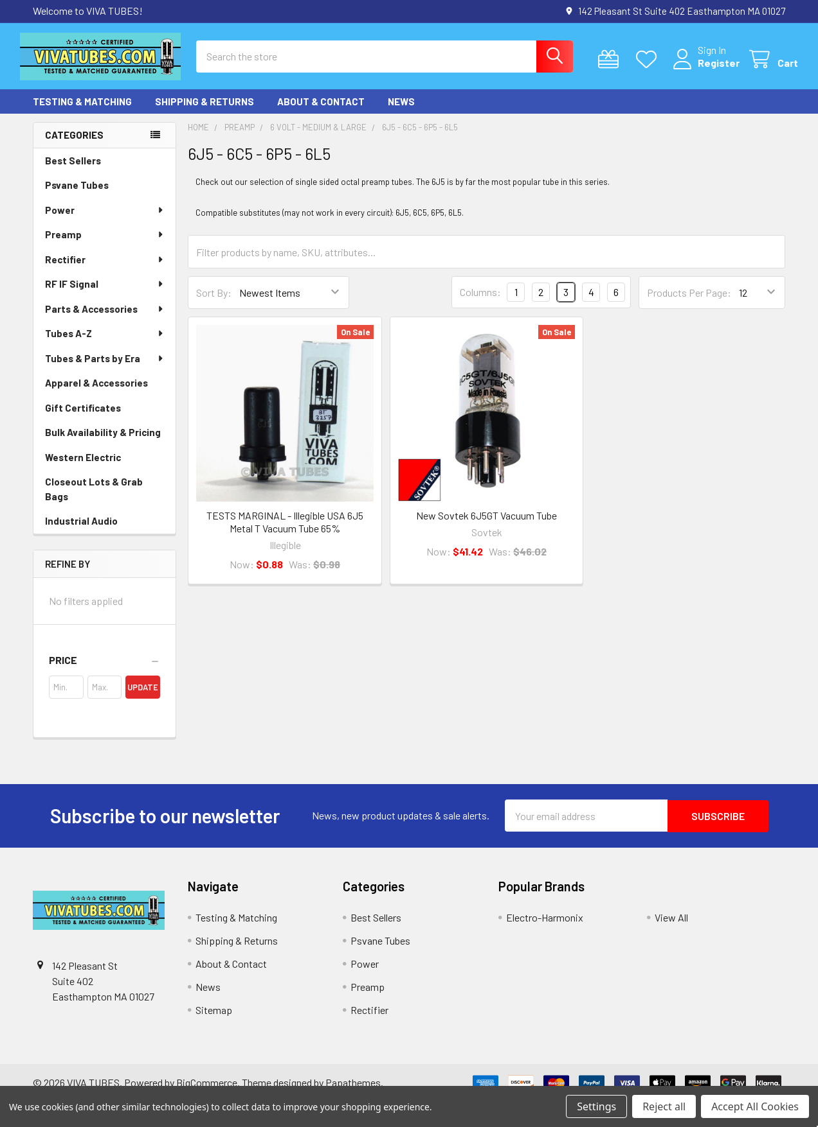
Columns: (480, 301)
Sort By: (214, 302)
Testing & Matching (82, 111)
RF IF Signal (105, 293)
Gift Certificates (83, 417)
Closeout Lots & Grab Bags (94, 498)
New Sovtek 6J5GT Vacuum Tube (486, 525)
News (401, 111)
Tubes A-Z (105, 343)
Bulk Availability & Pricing (103, 442)
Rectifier (105, 269)
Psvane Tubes (77, 194)
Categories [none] (74, 144)
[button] (104, 670)
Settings (596, 1106)
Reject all (664, 1106)
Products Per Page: (689, 302)
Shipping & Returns (204, 111)
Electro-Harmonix (544, 927)
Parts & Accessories (105, 318)
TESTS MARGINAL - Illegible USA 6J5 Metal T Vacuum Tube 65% (284, 531)
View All (671, 927)
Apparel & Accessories (96, 392)
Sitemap (213, 1019)
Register (706, 69)
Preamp (105, 244)
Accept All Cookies (755, 1106)
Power (105, 219)
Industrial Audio (81, 530)
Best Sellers (73, 170)
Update (142, 697)
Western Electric (83, 467)
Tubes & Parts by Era (105, 368)
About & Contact (321, 111)
